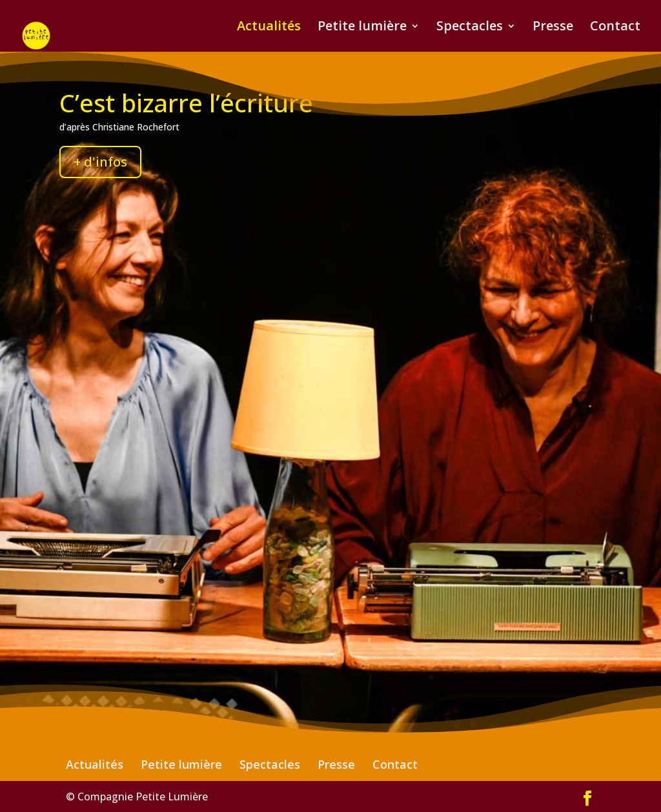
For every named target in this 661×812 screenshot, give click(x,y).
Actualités (269, 27)
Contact (615, 27)
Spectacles (469, 27)
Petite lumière (362, 27)
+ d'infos (100, 161)
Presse (553, 27)
